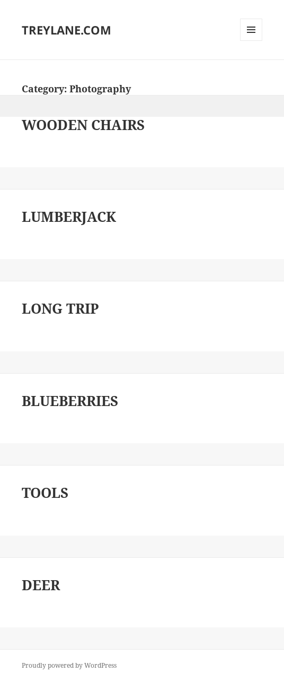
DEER (41, 584)
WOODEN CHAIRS (83, 124)
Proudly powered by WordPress (69, 665)
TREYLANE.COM (66, 30)
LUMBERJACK (69, 216)
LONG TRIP (60, 308)
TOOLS (45, 492)
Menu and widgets (251, 40)
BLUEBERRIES (70, 400)
